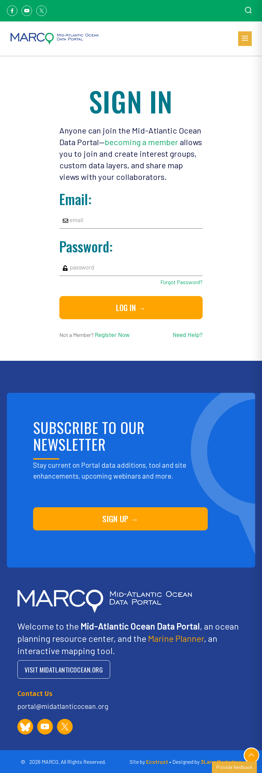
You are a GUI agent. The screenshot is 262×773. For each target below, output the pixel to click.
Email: (75, 198)
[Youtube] (26, 10)
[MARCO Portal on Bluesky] (25, 727)
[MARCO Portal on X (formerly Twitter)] (65, 727)
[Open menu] (245, 38)
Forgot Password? (181, 282)
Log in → (131, 307)
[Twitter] (41, 10)
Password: (86, 246)
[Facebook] (12, 10)
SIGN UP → (120, 519)
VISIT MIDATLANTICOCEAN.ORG (64, 669)
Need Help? (188, 334)
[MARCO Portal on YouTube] (45, 727)
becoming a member (141, 142)
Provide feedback (234, 767)
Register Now (112, 334)
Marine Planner (176, 638)
